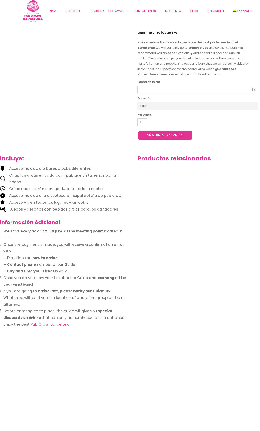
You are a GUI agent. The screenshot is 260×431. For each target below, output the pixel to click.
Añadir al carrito (165, 135)
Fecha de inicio (148, 82)
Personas (144, 114)
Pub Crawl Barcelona (50, 324)
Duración (144, 98)
